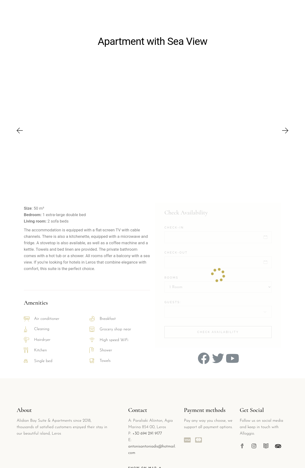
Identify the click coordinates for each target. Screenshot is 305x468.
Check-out (176, 252)
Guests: (172, 302)
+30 (136, 434)
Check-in (174, 227)
